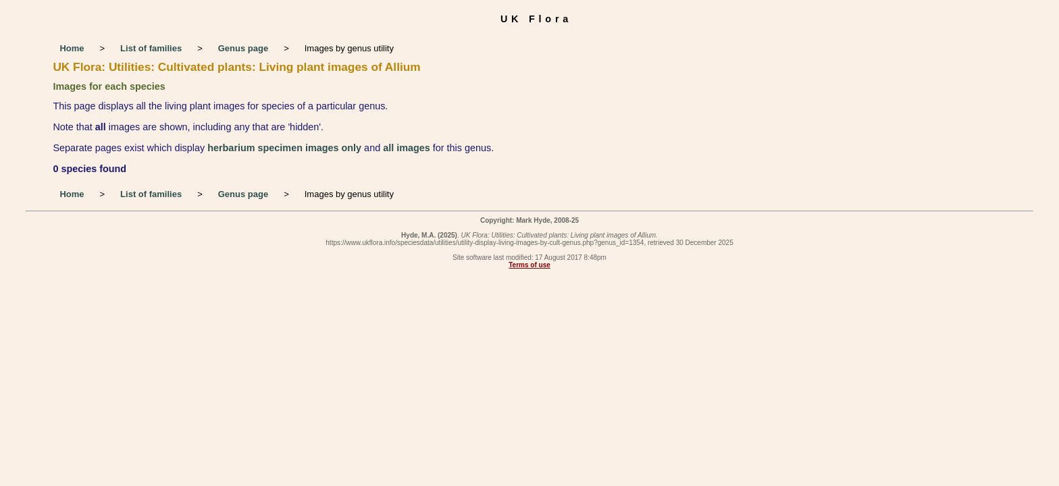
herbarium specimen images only (284, 147)
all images (406, 147)
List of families (151, 48)
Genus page (243, 48)
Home (71, 48)
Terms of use (529, 265)
